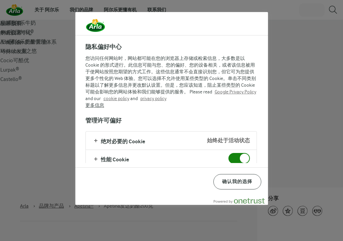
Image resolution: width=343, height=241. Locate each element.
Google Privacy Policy (235, 91)
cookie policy (116, 98)
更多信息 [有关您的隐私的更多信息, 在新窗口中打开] (94, 105)
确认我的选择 (237, 181)
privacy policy (153, 98)
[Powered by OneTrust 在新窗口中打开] (239, 200)
